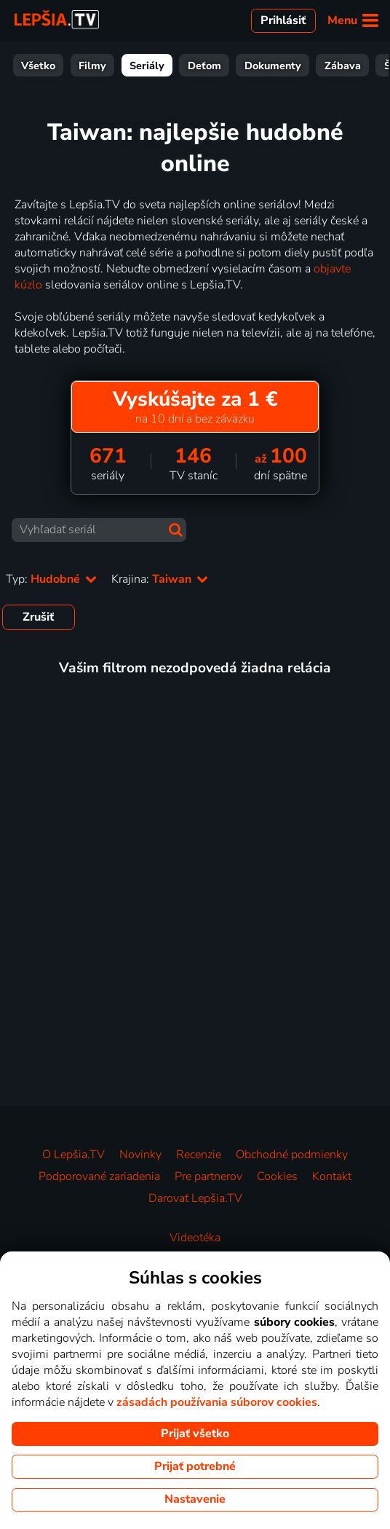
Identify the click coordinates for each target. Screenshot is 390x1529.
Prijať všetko (195, 1434)
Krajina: (159, 579)
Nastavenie (195, 1499)
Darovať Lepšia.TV (195, 1198)
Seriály (147, 65)
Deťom (204, 65)
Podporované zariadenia (99, 1176)
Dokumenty (272, 65)
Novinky (140, 1155)
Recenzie (198, 1155)
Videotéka (195, 1238)
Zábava (343, 65)
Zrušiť (38, 617)
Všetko (38, 65)
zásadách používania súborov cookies (216, 1402)
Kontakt (331, 1176)
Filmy (92, 65)
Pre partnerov (208, 1176)
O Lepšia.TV (73, 1155)
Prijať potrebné (195, 1466)
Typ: (51, 579)
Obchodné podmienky (292, 1155)
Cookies (277, 1176)
